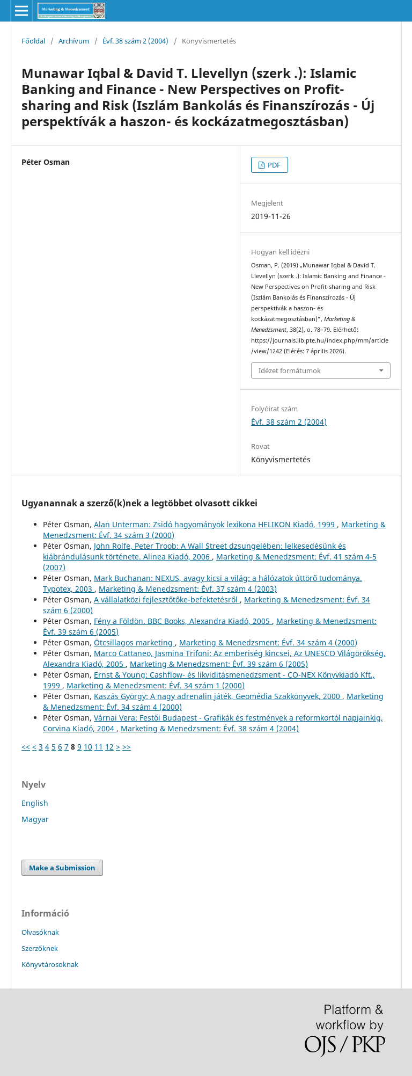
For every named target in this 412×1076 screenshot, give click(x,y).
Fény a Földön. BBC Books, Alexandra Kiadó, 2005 (183, 621)
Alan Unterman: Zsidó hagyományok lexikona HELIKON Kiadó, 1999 (215, 524)
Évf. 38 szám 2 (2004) (135, 41)
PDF (273, 165)
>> (126, 746)
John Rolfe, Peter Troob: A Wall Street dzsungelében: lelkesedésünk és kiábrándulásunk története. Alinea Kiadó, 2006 (194, 551)
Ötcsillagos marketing (134, 642)
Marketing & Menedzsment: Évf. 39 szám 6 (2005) (219, 664)
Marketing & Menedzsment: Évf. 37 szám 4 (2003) (188, 589)
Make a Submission (62, 868)
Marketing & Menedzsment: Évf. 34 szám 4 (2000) (268, 642)
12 (109, 746)
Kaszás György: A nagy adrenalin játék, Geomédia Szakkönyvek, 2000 (218, 696)
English (34, 803)
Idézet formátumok (290, 370)
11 (98, 746)
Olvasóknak (40, 932)
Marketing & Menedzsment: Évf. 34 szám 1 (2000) (156, 685)
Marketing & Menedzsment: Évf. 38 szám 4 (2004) (210, 728)
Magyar (35, 819)
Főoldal (33, 41)
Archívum (73, 41)
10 (88, 746)
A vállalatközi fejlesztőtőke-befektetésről (167, 599)
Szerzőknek (39, 948)
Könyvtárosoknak (49, 964)
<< (25, 746)
